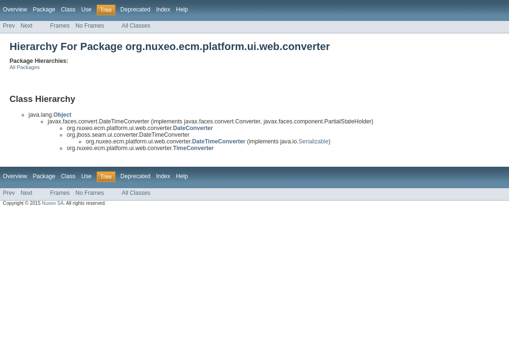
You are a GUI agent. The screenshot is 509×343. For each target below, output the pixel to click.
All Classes (136, 25)
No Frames (89, 25)
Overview (15, 9)
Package (44, 9)
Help (182, 9)
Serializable (313, 141)
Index (163, 9)
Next (26, 25)
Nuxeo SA (53, 203)
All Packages (25, 67)
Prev (9, 25)
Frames (60, 25)
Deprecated (136, 9)
